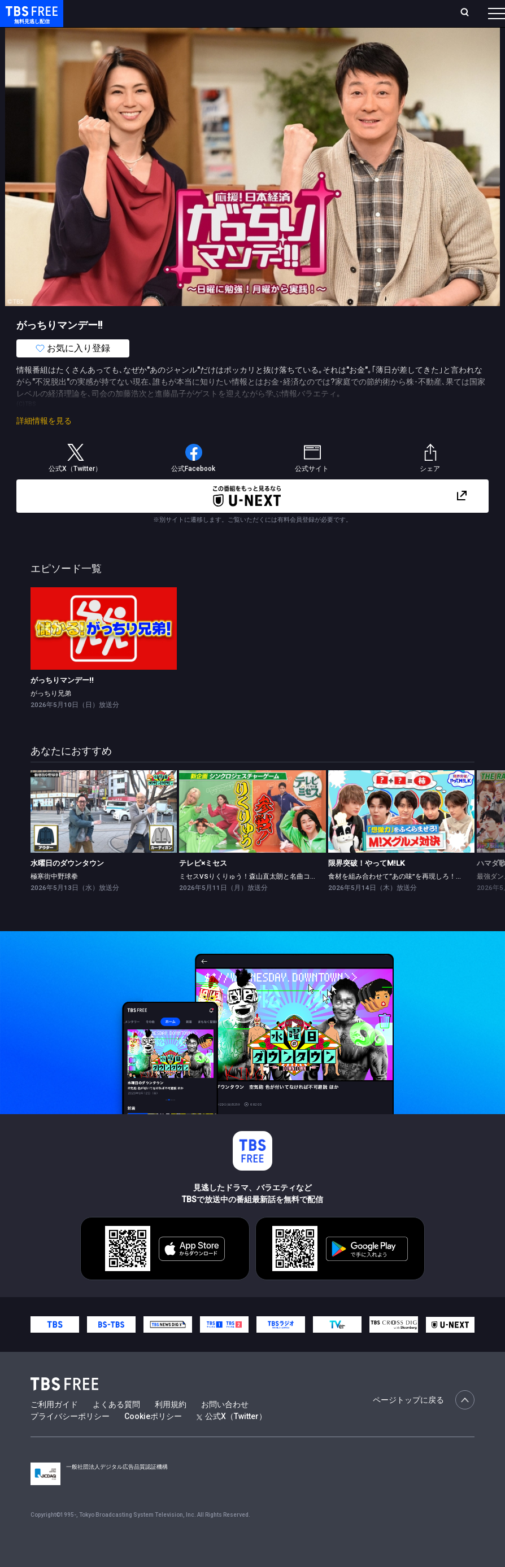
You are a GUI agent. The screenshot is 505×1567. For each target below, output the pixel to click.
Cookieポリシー (153, 1438)
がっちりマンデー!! (62, 703)
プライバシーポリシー (70, 1438)
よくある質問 (116, 1426)
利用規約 (170, 1426)
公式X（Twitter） (232, 1438)
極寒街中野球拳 (54, 899)
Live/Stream (259, 6)
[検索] (395, 13)
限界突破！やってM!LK (366, 885)
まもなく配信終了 (173, 36)
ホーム (130, 12)
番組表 (473, 12)
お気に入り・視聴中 (327, 12)
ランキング (210, 12)
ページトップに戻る (423, 1422)
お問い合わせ (225, 1426)
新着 (122, 36)
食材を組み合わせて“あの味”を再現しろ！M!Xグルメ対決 (414, 899)
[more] (323, 36)
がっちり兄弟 (51, 716)
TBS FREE (30, 20)
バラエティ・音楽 (282, 36)
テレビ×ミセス (203, 885)
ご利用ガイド (54, 1426)
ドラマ (227, 36)
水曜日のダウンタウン (67, 885)
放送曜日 (167, 12)
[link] (104, 651)
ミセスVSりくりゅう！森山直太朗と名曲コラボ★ (254, 899)
